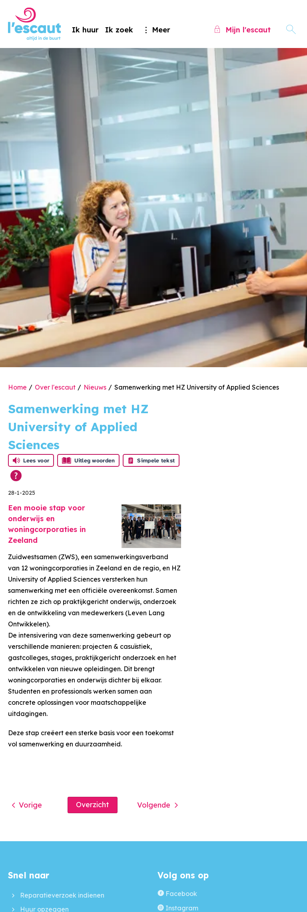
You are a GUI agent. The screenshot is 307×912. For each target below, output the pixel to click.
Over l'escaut (55, 387)
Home (17, 387)
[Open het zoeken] (291, 30)
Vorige (30, 805)
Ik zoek (119, 29)
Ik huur (85, 29)
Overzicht (92, 804)
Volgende (153, 805)
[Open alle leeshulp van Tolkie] (16, 475)
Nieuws (95, 387)
